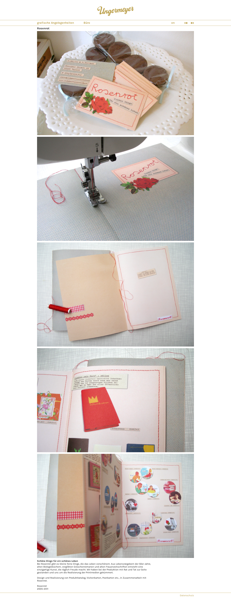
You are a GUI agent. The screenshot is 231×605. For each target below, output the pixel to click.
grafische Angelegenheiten (55, 23)
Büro (87, 23)
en (173, 23)
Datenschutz (187, 595)
